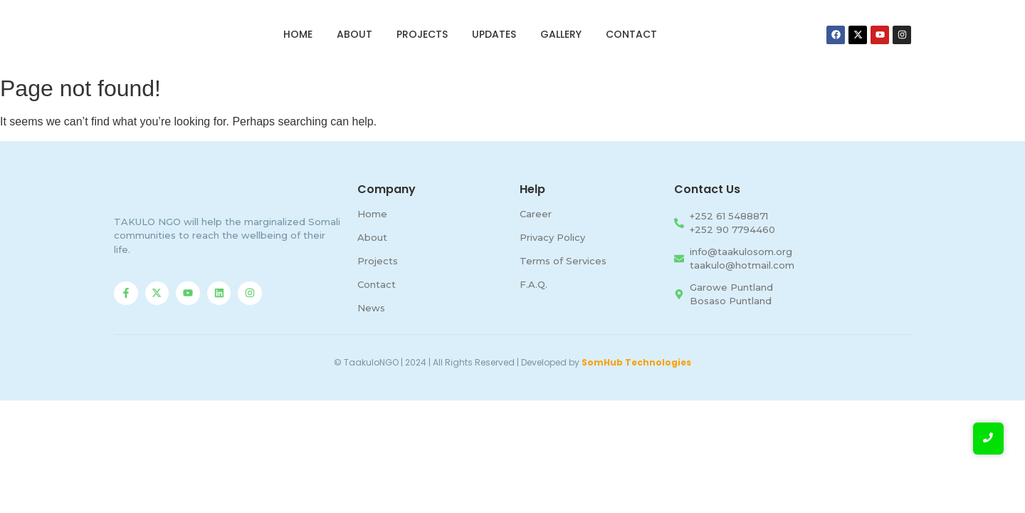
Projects (422, 34)
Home (297, 34)
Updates (494, 34)
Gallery (561, 34)
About (354, 34)
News (371, 308)
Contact (631, 34)
